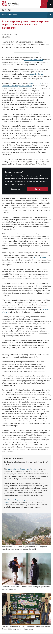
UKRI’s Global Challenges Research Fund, (17, 86)
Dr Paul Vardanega (41, 257)
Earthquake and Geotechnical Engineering (23, 469)
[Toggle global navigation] (50, 4)
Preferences (15, 189)
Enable (37, 189)
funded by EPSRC (35, 83)
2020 (10, 10)
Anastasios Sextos (36, 74)
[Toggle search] (44, 4)
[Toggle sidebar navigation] (50, 15)
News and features (9, 15)
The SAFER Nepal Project (33, 60)
